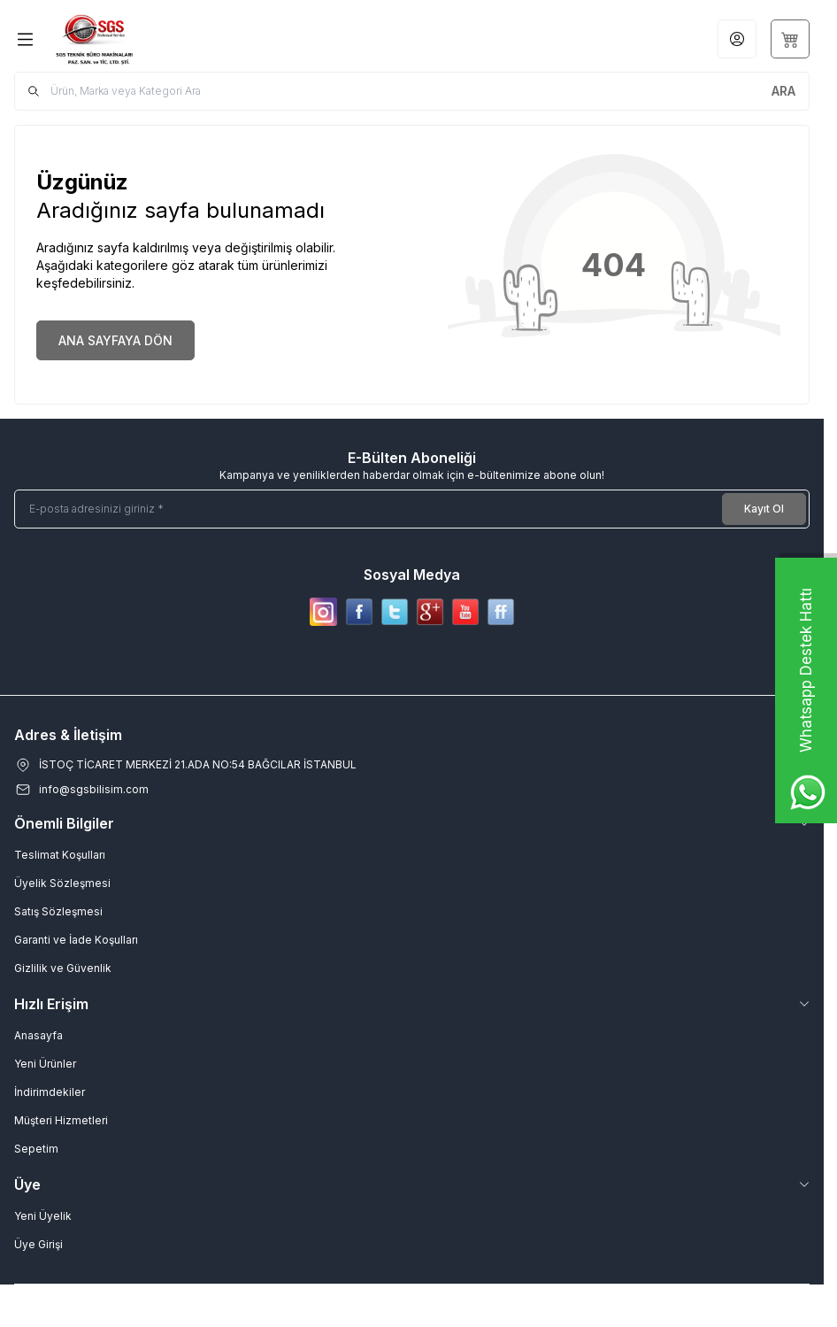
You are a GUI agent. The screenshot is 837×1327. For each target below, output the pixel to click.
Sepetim (36, 1148)
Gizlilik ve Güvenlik (62, 968)
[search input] (412, 91)
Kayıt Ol (764, 508)
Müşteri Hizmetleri (61, 1120)
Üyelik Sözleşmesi (62, 883)
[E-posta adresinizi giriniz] (412, 509)
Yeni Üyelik (43, 1216)
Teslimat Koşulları (59, 854)
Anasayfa (38, 1035)
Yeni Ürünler (45, 1063)
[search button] (783, 91)
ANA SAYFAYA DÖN (115, 340)
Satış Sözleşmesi (58, 911)
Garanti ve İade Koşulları (76, 939)
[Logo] (139, 39)
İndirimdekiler (49, 1092)
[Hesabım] (737, 38)
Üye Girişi (38, 1244)
